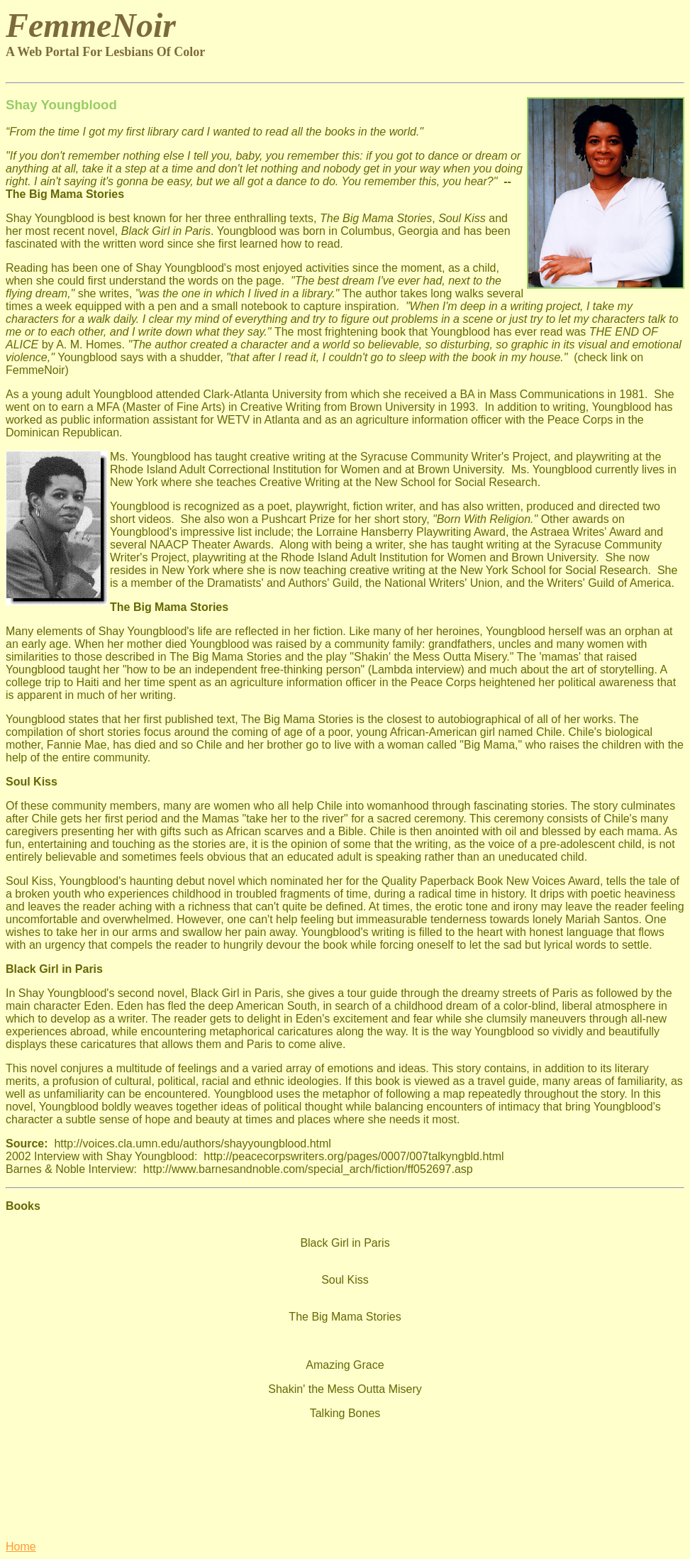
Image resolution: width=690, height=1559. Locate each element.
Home (21, 1547)
